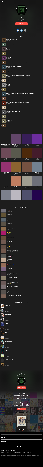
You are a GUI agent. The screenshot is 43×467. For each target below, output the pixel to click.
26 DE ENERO (27, 144)
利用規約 (2, 452)
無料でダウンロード (21, 408)
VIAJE (16, 158)
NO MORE (5, 158)
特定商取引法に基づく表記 (27, 452)
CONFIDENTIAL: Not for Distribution (16, 145)
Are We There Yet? (6, 172)
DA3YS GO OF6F (5, 186)
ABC (37, 186)
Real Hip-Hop (27, 186)
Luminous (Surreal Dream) (5, 144)
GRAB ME (37, 144)
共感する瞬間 (37, 172)
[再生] (4, 40)
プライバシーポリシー (9, 452)
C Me (37, 158)
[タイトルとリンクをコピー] (25, 30)
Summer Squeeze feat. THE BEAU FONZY (16, 173)
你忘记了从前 (16, 186)
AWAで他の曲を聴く (21, 387)
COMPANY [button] (3, 441)
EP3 (26, 158)
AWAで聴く (21, 23)
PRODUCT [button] (3, 437)
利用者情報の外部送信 (17, 452)
